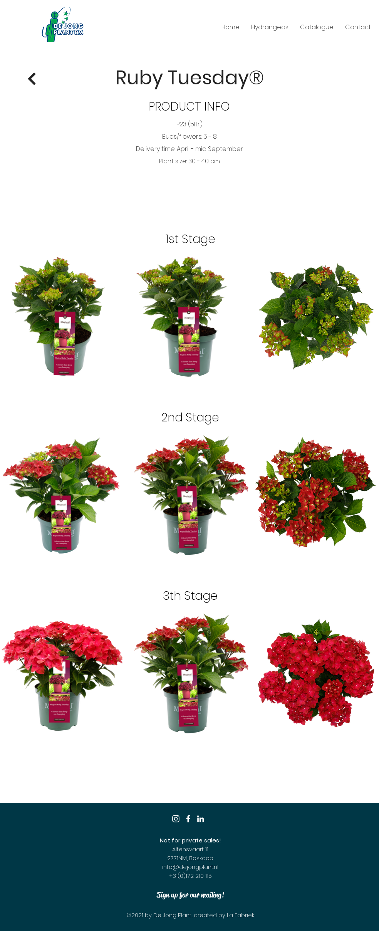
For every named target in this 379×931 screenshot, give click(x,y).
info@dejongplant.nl (190, 867)
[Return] (32, 79)
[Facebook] (188, 819)
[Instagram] (176, 819)
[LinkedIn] (200, 819)
